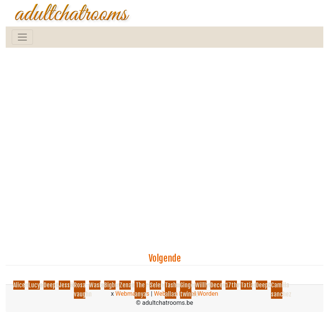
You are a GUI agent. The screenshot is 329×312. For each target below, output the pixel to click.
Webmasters (132, 293)
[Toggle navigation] (22, 37)
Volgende (165, 258)
